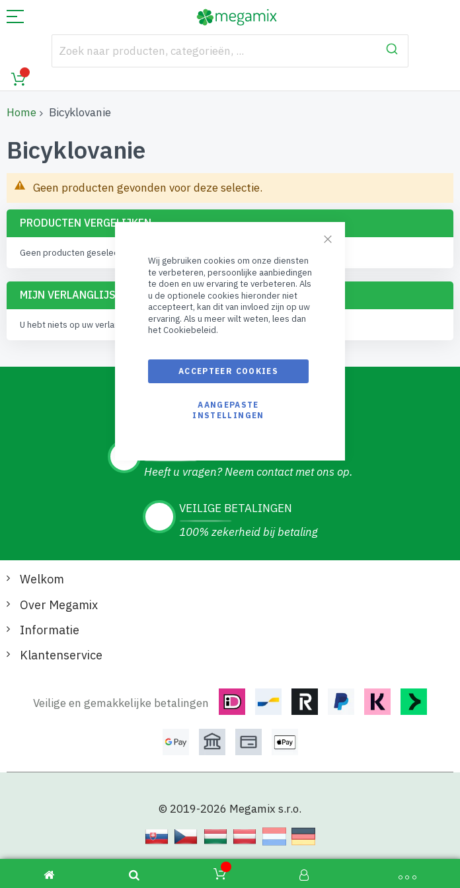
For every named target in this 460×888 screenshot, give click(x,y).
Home (21, 112)
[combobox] (230, 50)
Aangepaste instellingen (228, 410)
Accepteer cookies (228, 371)
